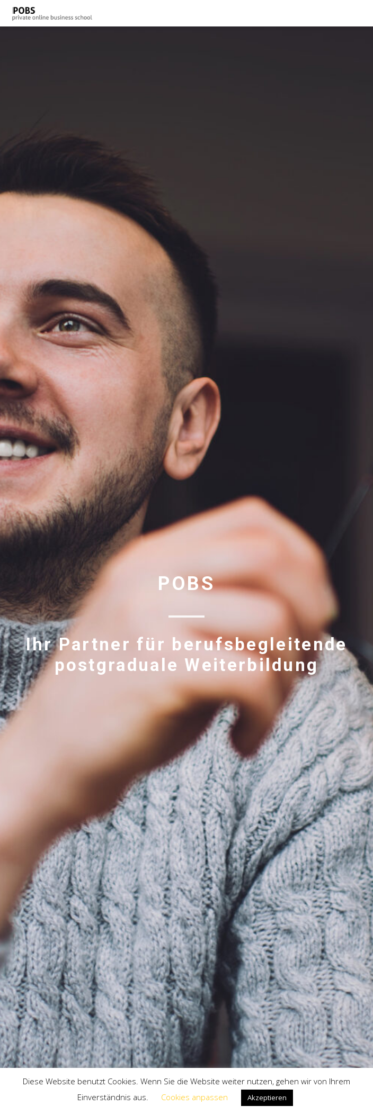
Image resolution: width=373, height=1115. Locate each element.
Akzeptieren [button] (267, 1097)
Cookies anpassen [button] (194, 1097)
